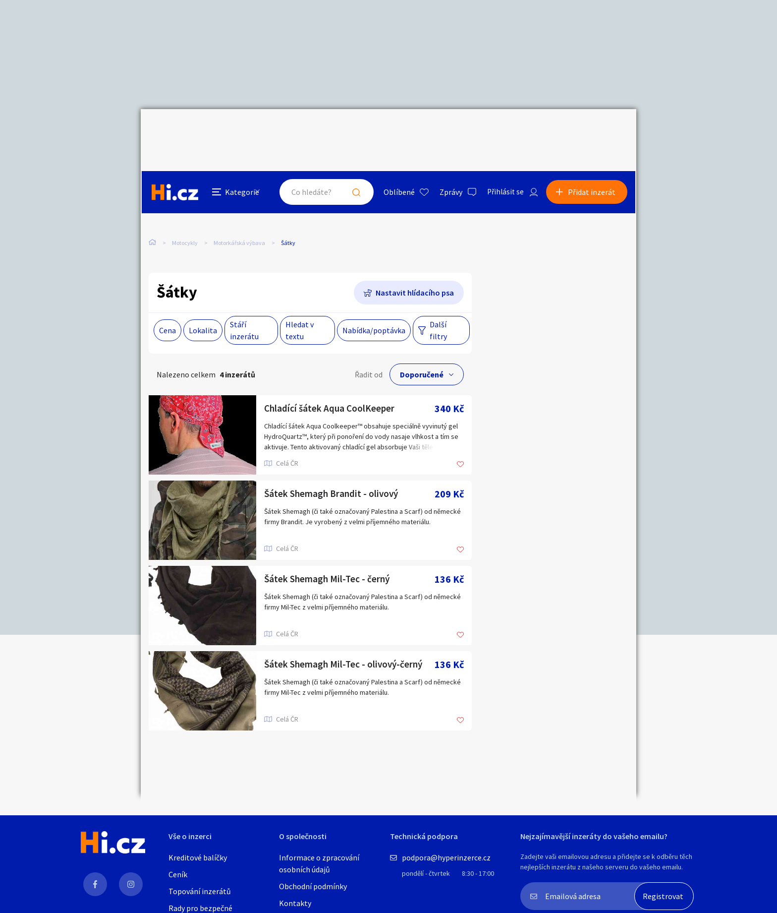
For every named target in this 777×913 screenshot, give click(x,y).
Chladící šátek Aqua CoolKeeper (330, 388)
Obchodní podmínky (313, 886)
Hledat (352, 131)
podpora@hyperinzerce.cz (446, 857)
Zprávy (447, 131)
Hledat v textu (299, 310)
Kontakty (295, 903)
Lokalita (203, 310)
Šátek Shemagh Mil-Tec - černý (329, 558)
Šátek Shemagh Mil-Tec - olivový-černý (346, 644)
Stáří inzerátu (244, 310)
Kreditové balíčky (197, 857)
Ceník (177, 874)
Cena (167, 310)
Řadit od (369, 354)
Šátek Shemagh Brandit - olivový (333, 473)
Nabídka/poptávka (373, 310)
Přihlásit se (503, 131)
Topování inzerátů (199, 891)
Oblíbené (395, 131)
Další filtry (438, 310)
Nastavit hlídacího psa (415, 272)
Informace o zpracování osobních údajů (319, 863)
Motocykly (185, 202)
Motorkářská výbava (239, 202)
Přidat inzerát (592, 131)
